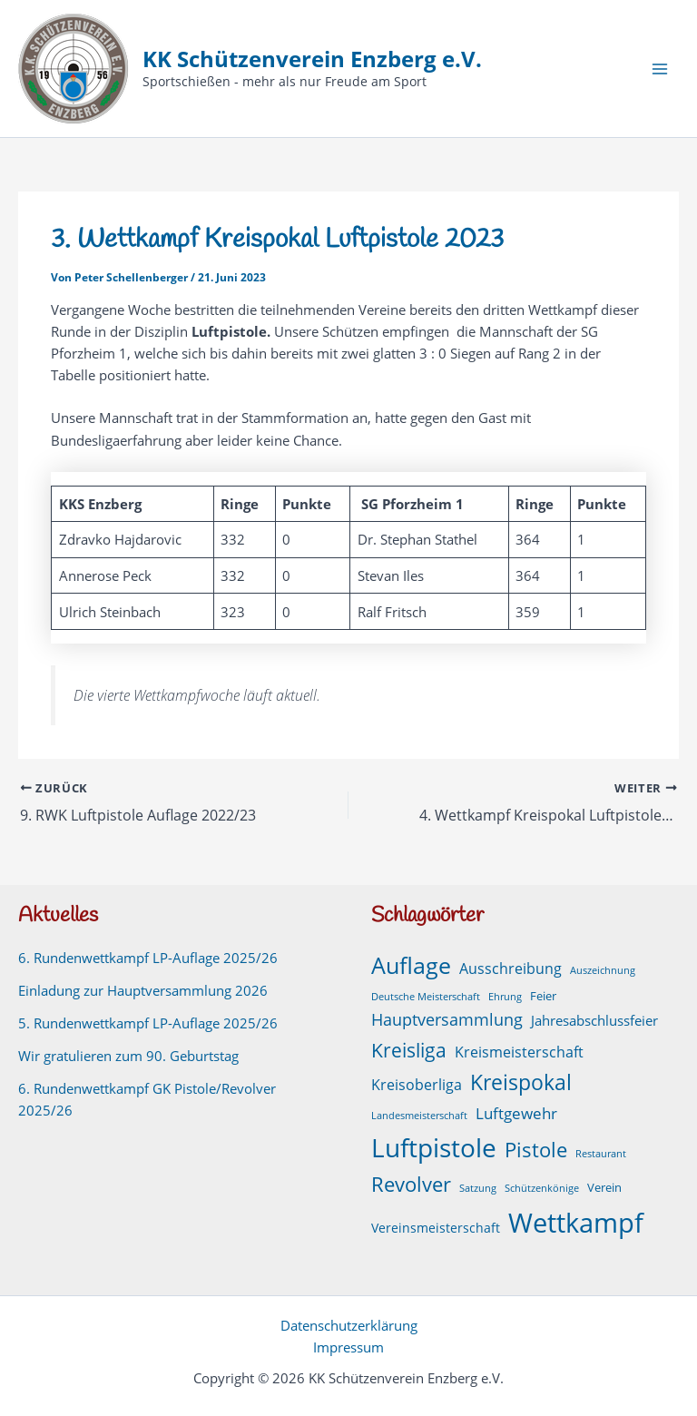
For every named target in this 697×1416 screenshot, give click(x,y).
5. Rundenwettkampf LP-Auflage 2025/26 (148, 1023)
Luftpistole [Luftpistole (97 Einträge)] (433, 1146)
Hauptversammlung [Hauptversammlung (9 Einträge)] (447, 1019)
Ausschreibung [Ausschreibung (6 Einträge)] (510, 968)
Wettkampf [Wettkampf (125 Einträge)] (575, 1223)
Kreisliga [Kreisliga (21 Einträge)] (409, 1050)
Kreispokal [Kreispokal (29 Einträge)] (521, 1082)
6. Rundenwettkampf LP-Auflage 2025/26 (148, 958)
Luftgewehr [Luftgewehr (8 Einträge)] (516, 1113)
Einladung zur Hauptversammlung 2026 (143, 990)
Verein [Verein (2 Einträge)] (604, 1187)
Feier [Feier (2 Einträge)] (543, 996)
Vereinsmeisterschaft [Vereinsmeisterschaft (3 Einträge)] (435, 1227)
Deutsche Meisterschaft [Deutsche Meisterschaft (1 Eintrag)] (425, 996)
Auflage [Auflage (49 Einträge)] (411, 964)
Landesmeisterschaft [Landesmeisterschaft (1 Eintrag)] (419, 1115)
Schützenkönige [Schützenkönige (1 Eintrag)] (542, 1188)
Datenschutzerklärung (348, 1325)
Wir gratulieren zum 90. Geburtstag (128, 1056)
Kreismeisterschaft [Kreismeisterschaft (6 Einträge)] (519, 1052)
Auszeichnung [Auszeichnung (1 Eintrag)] (602, 970)
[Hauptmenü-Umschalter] (660, 69)
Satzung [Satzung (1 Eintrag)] (477, 1188)
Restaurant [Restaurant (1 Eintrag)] (600, 1152)
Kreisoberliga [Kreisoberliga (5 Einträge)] (416, 1085)
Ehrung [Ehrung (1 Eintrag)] (505, 996)
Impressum (348, 1347)
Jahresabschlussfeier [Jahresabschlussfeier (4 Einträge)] (594, 1020)
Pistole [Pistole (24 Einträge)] (536, 1148)
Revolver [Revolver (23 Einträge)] (411, 1184)
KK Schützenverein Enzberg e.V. (312, 59)
